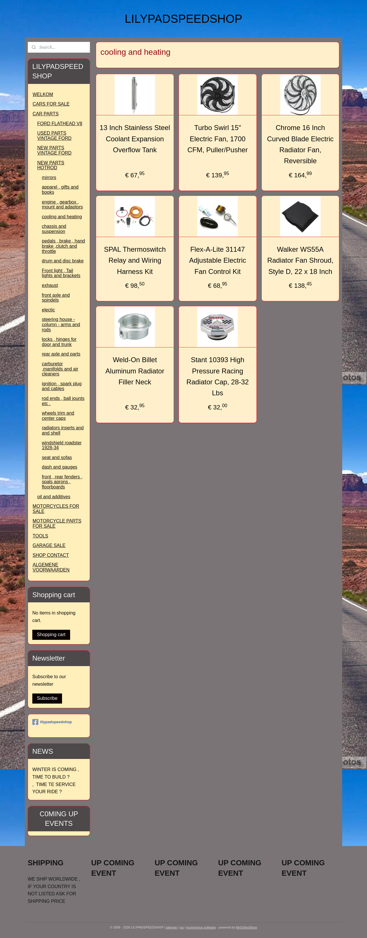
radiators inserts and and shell (63, 430)
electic (48, 309)
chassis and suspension (54, 229)
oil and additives (53, 496)
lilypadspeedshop (52, 722)
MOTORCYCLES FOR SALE (56, 509)
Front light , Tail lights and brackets (61, 273)
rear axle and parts (61, 353)
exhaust (50, 285)
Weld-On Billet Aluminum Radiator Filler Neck (134, 371)
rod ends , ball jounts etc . (63, 401)
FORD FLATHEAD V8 (59, 123)
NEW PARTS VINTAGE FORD (54, 150)
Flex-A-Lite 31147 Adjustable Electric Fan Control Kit (217, 260)
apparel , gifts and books (60, 190)
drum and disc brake (63, 260)
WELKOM (43, 94)
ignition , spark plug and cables (62, 386)
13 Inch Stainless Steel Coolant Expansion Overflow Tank (135, 139)
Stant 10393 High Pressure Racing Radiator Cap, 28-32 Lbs (217, 376)
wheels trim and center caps (58, 416)
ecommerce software (201, 927)
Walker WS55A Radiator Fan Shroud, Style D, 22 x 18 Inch (300, 260)
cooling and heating (62, 216)
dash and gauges (59, 467)
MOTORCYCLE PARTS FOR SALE (57, 523)
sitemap (171, 927)
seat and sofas (57, 457)
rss (182, 927)
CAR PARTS (46, 113)
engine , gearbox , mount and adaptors (62, 205)
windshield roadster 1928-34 (62, 445)
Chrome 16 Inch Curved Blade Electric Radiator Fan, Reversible (300, 144)
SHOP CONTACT (51, 555)
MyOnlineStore (246, 927)
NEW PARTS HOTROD (50, 165)
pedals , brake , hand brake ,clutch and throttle (63, 245)
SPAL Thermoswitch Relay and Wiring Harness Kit (135, 260)
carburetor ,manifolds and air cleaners (60, 368)
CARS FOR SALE (51, 103)
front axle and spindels (56, 298)
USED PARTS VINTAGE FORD (54, 136)
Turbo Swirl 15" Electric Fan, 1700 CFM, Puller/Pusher (217, 139)
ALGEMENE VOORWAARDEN (51, 567)
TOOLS (40, 535)
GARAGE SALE (49, 545)
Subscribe (47, 698)
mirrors (49, 177)
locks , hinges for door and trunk (59, 342)
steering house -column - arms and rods (61, 324)
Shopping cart (51, 634)
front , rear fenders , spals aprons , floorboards (62, 481)
